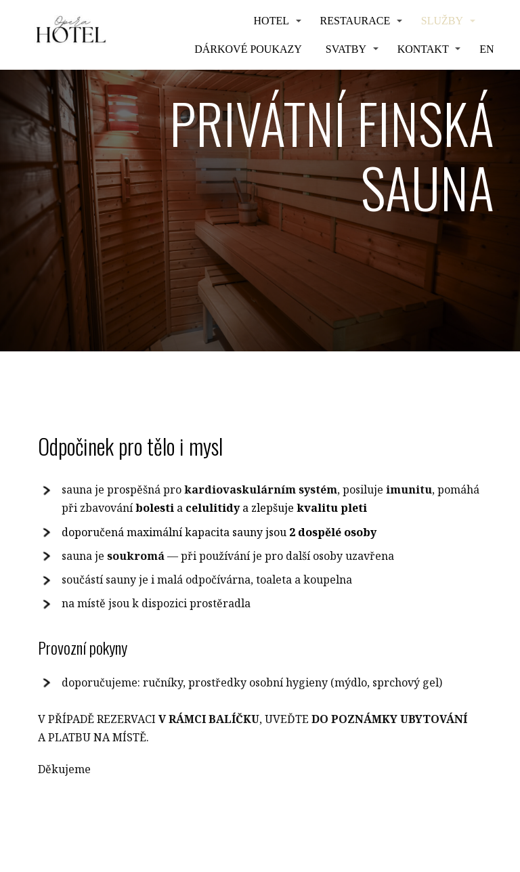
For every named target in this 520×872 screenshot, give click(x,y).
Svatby (346, 49)
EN (486, 49)
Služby (442, 20)
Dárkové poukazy (248, 49)
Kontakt (423, 49)
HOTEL (271, 20)
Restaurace (355, 20)
